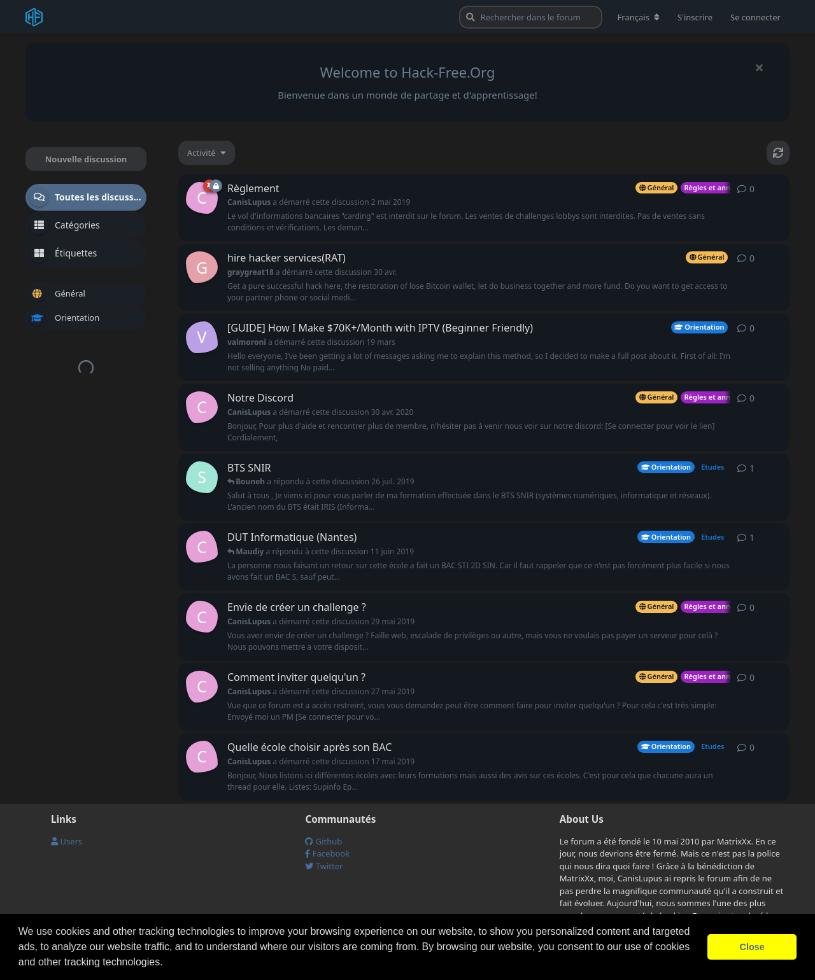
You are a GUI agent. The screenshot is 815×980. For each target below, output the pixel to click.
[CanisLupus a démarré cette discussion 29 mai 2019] (202, 617)
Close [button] (752, 947)
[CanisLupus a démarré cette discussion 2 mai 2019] (202, 198)
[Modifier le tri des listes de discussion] (206, 153)
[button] (167, 963)
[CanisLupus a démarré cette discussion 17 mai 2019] (202, 547)
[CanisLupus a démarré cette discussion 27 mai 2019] (202, 687)
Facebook (327, 853)
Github (323, 841)
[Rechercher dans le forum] (530, 17)
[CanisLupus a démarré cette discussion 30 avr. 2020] (202, 407)
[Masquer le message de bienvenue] (759, 67)
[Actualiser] (778, 153)
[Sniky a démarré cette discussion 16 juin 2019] (202, 477)
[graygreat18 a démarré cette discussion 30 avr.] (202, 267)
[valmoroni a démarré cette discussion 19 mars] (202, 337)
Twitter (324, 866)
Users (66, 841)
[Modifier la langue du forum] (639, 17)
